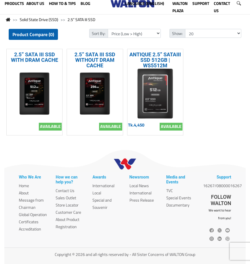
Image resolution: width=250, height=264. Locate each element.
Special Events (178, 198)
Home (24, 186)
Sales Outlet (66, 198)
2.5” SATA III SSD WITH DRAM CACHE (34, 57)
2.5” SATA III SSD (81, 19)
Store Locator (67, 205)
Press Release (141, 200)
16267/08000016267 (222, 186)
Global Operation (33, 214)
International (103, 186)
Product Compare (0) (33, 34)
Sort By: (98, 33)
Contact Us (65, 190)
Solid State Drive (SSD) (39, 19)
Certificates (29, 222)
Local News (139, 186)
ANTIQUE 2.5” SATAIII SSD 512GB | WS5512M (155, 59)
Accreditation (30, 229)
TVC (169, 190)
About (24, 193)
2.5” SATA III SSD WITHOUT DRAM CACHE (94, 59)
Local (96, 193)
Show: (177, 33)
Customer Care (68, 212)
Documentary (177, 205)
